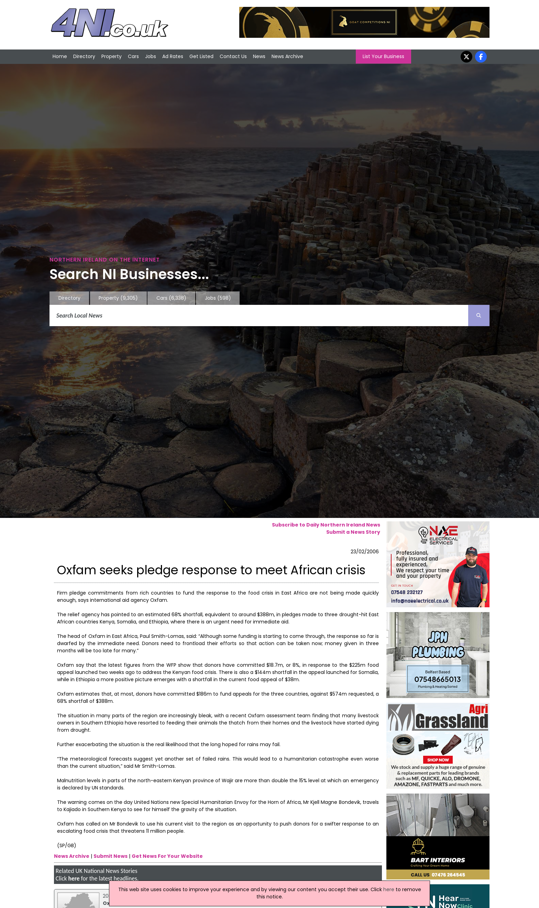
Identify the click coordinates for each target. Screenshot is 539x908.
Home (60, 56)
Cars (133, 56)
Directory (84, 56)
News (259, 56)
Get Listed (201, 56)
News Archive (287, 56)
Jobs (150, 56)
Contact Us (233, 56)
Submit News (111, 856)
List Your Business (383, 56)
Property (111, 56)
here (73, 878)
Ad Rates (172, 56)
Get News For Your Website (167, 856)
